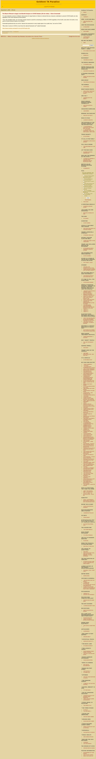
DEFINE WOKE (86, 575)
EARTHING (85, 407)
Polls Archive (85, 201)
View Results (88, 199)
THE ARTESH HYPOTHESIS (89, 82)
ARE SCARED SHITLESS (88, 736)
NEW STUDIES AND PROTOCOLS (87, 453)
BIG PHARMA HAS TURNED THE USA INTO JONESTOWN (89, 330)
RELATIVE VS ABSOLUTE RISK (88, 213)
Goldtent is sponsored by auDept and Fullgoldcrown (40, 38)
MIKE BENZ (85, 551)
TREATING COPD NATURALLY (86, 475)
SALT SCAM (85, 461)
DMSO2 (85, 402)
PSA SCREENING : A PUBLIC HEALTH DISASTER (89, 457)
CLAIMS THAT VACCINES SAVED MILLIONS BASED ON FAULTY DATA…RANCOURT (89, 587)
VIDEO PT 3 (85, 311)
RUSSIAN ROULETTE (87, 617)
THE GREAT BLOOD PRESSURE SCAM (87, 471)
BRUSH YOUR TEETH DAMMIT (87, 385)
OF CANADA (85, 218)
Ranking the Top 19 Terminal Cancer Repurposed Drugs (88, 460)
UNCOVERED (86, 110)
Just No (85, 195)
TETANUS (85, 466)
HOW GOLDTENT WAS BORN (88, 22)
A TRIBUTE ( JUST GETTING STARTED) (89, 684)
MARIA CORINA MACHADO (88, 299)
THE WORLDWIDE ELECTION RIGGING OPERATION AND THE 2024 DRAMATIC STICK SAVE (88, 307)
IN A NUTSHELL (86, 136)
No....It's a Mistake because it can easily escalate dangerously (89, 191)
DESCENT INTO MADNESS (88, 594)
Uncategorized (15, 31)
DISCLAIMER (86, 31)
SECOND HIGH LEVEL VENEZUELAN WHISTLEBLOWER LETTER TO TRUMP (88, 302)
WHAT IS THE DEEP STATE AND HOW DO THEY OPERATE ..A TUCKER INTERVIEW (88, 554)
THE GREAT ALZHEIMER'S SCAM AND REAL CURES (88, 468)
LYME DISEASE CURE (87, 434)
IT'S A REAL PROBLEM (88, 535)
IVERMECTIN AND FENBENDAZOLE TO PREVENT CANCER (87, 425)
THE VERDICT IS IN (87, 705)
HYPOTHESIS (86, 86)
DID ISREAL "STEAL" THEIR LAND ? (89, 571)
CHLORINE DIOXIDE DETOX (89, 394)
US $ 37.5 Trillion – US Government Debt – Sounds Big (88, 494)
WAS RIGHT (85, 347)
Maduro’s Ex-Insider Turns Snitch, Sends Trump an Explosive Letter (88, 297)
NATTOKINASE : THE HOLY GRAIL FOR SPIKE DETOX (88, 444)
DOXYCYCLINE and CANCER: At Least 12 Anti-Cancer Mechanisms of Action (89, 405)
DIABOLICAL (85, 55)
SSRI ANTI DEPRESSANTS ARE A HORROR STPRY (88, 465)
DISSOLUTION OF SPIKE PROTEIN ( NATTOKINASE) (88, 399)
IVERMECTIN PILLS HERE (88, 428)
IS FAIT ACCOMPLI (87, 255)
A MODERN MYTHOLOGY (88, 512)
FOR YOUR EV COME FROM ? (89, 626)
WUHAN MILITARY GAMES (88, 721)
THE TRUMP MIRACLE (87, 529)
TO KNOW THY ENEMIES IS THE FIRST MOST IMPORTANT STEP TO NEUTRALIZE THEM (89, 160)
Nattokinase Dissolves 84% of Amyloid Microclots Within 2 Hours (89, 449)
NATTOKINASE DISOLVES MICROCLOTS (88, 446)
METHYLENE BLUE (87, 435)
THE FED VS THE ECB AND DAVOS (88, 654)
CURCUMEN (85, 396)
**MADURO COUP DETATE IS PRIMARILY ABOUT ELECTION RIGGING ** (89, 292)
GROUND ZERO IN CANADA (89, 748)
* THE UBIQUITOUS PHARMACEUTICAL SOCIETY (89, 367)
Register (53, 6)
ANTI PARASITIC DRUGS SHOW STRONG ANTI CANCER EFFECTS (88, 374)
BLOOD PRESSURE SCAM (88, 380)
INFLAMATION (86, 421)
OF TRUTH (85, 709)
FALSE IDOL (85, 540)
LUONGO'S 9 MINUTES (88, 119)
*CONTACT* (85, 16)
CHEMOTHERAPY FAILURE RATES (88, 391)
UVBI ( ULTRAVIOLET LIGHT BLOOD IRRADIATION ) (89, 479)
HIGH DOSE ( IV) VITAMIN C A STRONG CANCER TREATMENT (89, 419)
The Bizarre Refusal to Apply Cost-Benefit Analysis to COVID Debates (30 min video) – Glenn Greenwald (31, 13)
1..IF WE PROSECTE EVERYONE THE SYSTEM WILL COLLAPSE (88, 127)
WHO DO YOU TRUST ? (88, 115)
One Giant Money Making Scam (88, 525)
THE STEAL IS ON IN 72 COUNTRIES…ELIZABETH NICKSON (88, 322)
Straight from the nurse (74, 36)
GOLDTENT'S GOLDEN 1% (88, 71)
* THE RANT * (86, 365)
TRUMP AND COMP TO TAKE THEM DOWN (89, 241)
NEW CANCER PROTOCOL (88, 451)
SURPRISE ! (85, 742)
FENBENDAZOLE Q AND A (88, 408)
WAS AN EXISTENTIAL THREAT (87, 106)
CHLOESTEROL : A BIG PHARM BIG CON (88, 393)
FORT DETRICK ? (86, 671)
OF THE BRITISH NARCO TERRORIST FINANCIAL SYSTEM (88, 249)
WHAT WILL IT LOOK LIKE (88, 546)
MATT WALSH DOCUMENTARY (86, 665)
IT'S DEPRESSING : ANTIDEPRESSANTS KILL (88, 423)
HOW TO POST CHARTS (88, 754)
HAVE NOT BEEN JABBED (88, 716)
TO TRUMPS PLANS (87, 64)
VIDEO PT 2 (85, 310)
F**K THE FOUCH (86, 690)
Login (45, 6)
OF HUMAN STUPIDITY (88, 645)
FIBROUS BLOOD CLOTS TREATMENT (88, 410)
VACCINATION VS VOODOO (89, 732)
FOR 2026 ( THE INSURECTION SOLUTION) (88, 267)
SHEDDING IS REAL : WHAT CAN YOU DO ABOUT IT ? (89, 463)
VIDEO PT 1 (85, 309)
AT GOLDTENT (86, 26)
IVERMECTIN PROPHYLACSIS (86, 430)
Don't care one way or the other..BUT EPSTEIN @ (88, 184)
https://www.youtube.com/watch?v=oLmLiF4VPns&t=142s (16, 28)
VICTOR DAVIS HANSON (88, 282)
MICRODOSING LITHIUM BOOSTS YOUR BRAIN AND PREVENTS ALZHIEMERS (88, 438)
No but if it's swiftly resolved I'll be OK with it (88, 186)
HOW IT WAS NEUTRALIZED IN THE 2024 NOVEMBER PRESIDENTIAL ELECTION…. (89, 319)
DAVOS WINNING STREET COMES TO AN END (88, 652)
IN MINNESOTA (86, 168)
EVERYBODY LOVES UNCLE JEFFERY (89, 141)
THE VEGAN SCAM (87, 472)
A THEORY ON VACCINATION (86, 583)
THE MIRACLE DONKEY (88, 59)
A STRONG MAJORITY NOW (89, 605)
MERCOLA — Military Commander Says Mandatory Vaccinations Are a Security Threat (21, 36)
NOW (84, 42)
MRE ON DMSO (86, 440)
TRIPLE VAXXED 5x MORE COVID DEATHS (88, 699)
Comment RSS (5, 33)
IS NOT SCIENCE (86, 222)
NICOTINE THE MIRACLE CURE (88, 455)
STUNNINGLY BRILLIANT (88, 235)
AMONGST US (86, 593)
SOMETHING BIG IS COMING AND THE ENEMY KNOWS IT (89, 270)
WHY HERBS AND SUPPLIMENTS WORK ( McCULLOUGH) (88, 482)
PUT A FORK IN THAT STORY (89, 50)
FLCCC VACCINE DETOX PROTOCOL (88, 412)
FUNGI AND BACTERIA (88, 660)
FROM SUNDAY (86, 517)
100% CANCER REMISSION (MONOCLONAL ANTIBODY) (89, 369)
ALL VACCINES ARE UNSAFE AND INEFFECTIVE (89, 585)
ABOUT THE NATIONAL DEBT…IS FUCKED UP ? (88, 491)
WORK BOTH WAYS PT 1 (88, 641)
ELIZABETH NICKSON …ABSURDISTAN (88, 153)
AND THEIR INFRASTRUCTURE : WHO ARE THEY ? (88, 354)
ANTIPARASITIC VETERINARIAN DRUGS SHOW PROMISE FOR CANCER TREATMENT (88, 378)
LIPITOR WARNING (87, 433)
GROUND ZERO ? (87, 636)
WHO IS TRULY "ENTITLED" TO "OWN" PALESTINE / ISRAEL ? (89, 92)
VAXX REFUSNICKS (87, 743)
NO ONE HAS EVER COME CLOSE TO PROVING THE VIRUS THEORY (88, 562)
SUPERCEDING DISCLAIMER (86, 37)
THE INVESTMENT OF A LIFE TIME (89, 147)
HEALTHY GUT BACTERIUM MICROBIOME (89, 417)
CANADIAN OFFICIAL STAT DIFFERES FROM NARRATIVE (88, 696)
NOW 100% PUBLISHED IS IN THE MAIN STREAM (89, 229)
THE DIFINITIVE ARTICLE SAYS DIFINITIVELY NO (88, 276)
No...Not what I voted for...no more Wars (87, 194)
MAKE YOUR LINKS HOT (88, 755)
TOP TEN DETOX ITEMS (88, 473)
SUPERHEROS (86, 631)
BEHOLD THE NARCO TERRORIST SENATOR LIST (89, 295)
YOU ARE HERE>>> (87, 711)
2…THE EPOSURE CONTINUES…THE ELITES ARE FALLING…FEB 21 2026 (89, 130)
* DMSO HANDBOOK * (87, 364)
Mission (84, 12)
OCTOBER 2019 (86, 672)
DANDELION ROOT (87, 397)
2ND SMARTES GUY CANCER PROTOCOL (87, 372)
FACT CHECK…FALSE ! (88, 262)
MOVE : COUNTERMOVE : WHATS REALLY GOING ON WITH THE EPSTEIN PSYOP (88, 500)
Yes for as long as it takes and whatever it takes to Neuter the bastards (88, 176)
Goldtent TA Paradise (48, 2)
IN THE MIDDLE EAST (87, 359)
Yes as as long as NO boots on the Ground (88, 180)
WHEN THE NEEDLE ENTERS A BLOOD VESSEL (88, 620)
